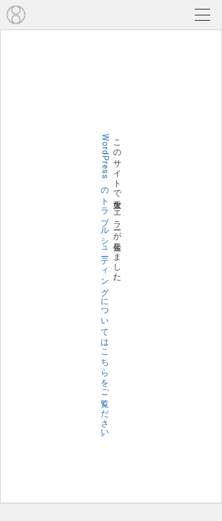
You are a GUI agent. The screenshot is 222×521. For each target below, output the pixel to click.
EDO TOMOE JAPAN (16, 15)
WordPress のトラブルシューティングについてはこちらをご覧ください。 (105, 289)
